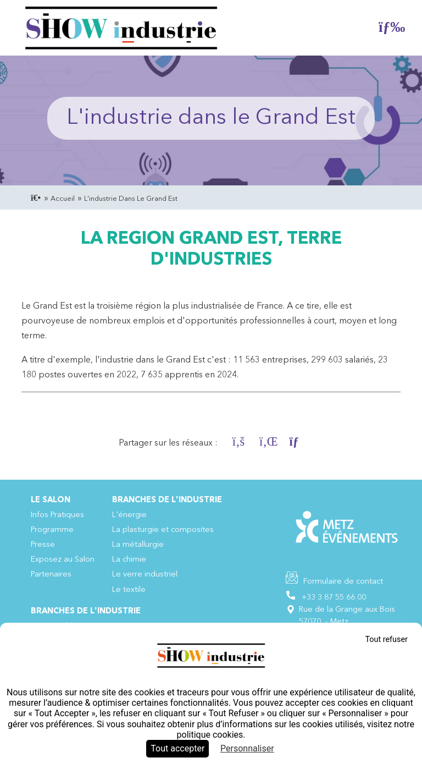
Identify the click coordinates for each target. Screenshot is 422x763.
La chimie (129, 560)
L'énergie (129, 515)
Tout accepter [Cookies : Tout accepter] (177, 748)
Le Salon (50, 500)
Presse (43, 545)
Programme (52, 530)
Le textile (129, 590)
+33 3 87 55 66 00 (334, 598)
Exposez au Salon (63, 560)
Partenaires (51, 574)
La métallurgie (138, 545)
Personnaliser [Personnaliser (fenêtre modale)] (247, 748)
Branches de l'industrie (167, 500)
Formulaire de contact (343, 582)
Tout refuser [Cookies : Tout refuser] (386, 639)
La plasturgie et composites (163, 530)
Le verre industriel (144, 574)
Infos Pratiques (57, 515)
